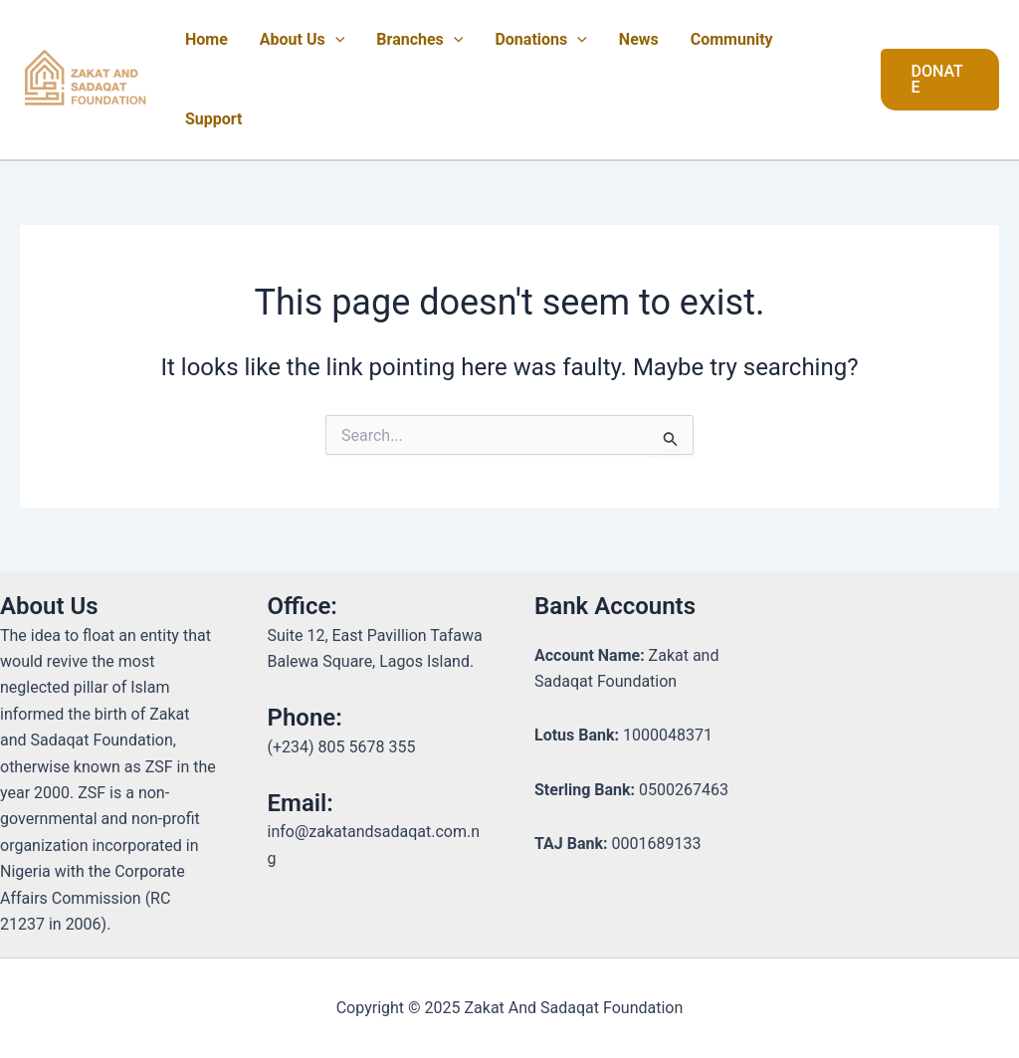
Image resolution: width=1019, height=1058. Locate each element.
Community (732, 39)
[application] (335, 40)
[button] (940, 79)
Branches (419, 40)
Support (214, 118)
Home (206, 39)
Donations (540, 40)
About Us (302, 40)
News (639, 39)
